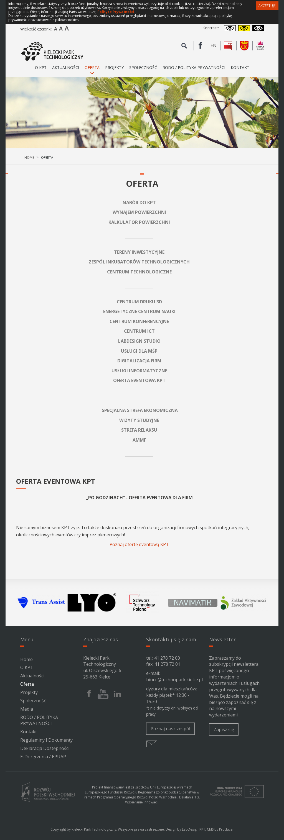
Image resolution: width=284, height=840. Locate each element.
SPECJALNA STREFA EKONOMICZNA (140, 410)
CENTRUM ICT (139, 331)
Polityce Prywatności (115, 11)
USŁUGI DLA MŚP (139, 351)
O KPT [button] (41, 70)
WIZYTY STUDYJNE (139, 420)
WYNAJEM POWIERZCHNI (139, 212)
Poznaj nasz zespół (170, 729)
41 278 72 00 (167, 658)
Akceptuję (267, 5)
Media (26, 709)
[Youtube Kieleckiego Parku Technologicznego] (103, 694)
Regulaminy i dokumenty (46, 740)
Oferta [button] (92, 70)
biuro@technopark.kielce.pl (174, 680)
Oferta (27, 684)
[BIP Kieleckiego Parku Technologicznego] (228, 45)
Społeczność (143, 67)
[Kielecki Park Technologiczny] (52, 51)
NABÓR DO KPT (139, 202)
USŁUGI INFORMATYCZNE (139, 371)
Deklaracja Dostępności (44, 748)
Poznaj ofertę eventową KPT (139, 544)
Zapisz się (224, 729)
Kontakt (240, 67)
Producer (226, 829)
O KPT (26, 667)
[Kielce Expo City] (260, 45)
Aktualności (65, 67)
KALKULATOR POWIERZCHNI (139, 222)
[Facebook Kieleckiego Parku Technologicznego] (200, 45)
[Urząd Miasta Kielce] (245, 45)
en (215, 45)
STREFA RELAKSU (139, 430)
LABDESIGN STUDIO (139, 341)
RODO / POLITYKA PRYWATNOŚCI (194, 67)
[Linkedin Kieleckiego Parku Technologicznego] (117, 694)
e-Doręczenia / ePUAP (43, 757)
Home (29, 157)
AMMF (139, 440)
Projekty (114, 67)
